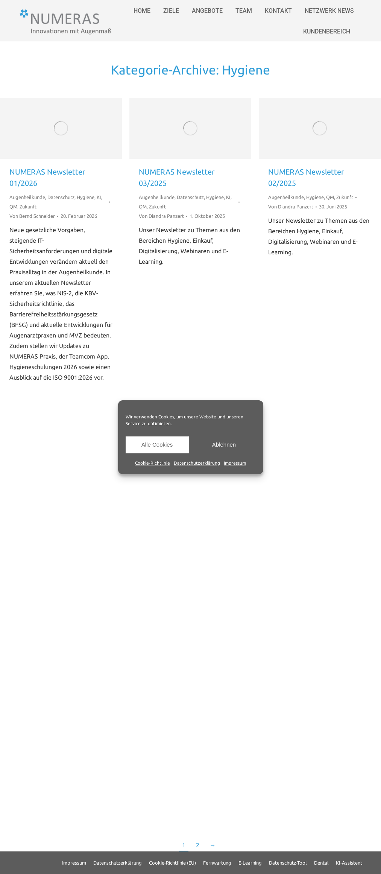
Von (32, 216)
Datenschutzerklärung (197, 463)
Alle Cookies (157, 444)
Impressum (235, 463)
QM (13, 206)
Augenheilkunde (27, 197)
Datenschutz (60, 197)
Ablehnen (224, 444)
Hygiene (85, 197)
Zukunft (28, 206)
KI (99, 197)
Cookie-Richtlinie (152, 463)
